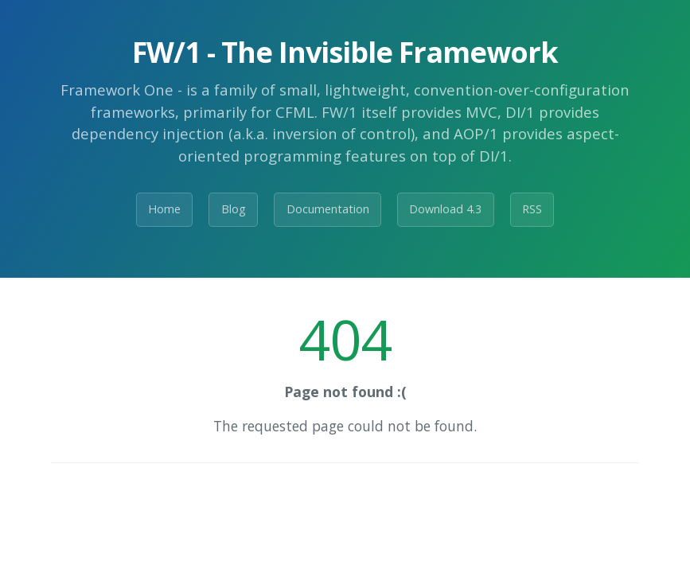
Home (164, 208)
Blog (233, 208)
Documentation (328, 208)
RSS (532, 208)
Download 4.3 (445, 208)
